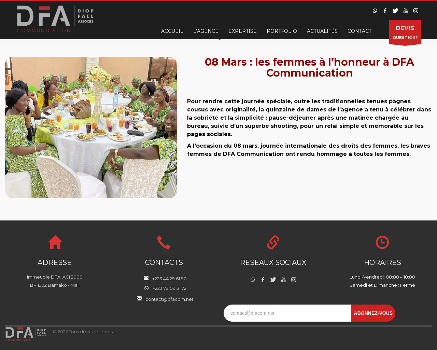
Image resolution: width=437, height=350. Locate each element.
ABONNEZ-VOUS (373, 313)
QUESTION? (405, 33)
